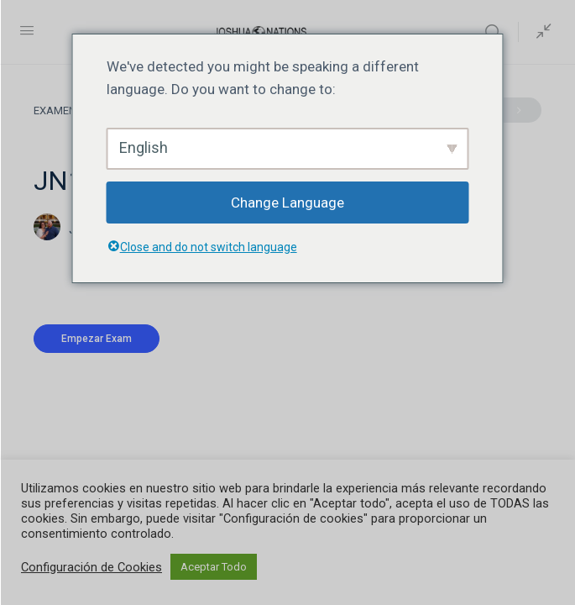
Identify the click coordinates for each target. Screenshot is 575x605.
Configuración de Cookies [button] (91, 567)
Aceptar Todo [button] (213, 566)
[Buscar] (497, 32)
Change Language (287, 202)
